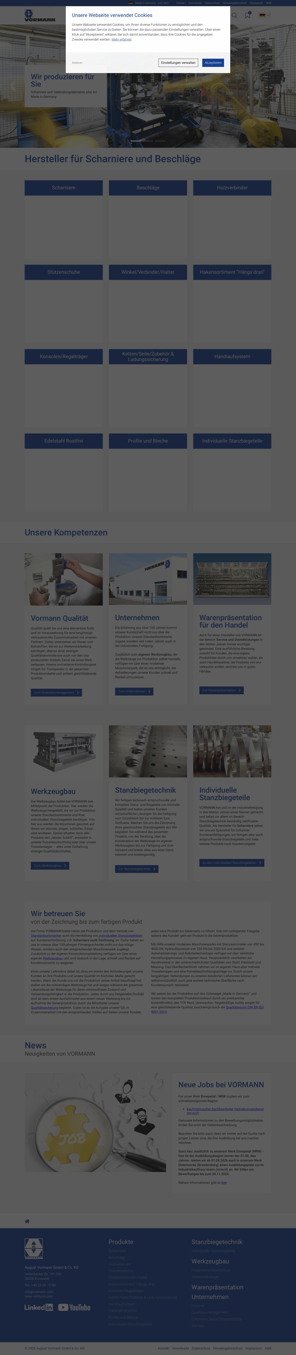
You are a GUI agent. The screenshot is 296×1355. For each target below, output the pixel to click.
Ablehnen (77, 62)
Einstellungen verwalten (178, 63)
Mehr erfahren (122, 39)
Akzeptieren (213, 63)
